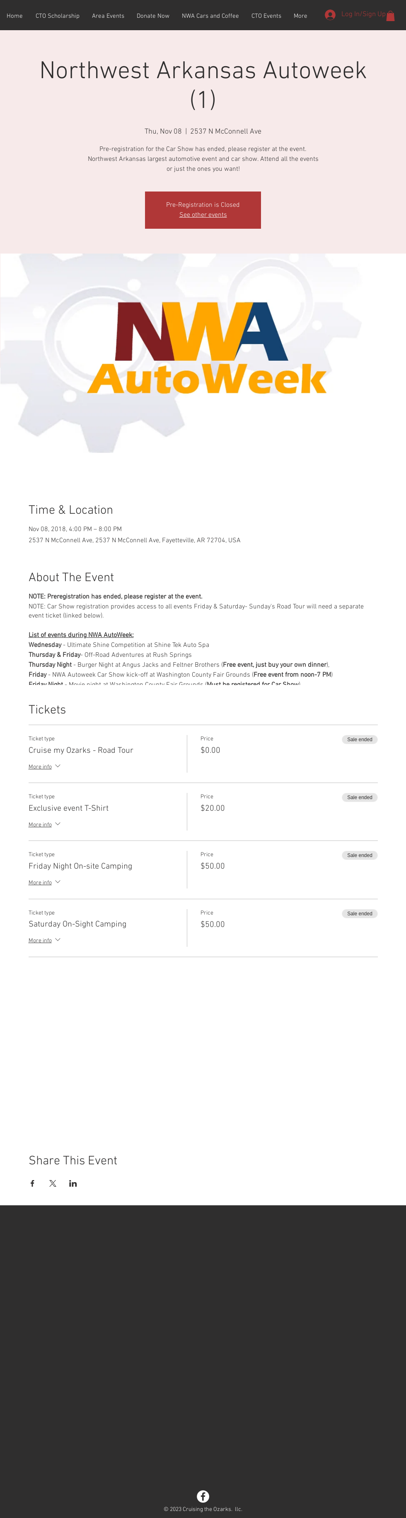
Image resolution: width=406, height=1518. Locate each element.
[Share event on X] (53, 1183)
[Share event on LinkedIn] (73, 1183)
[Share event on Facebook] (32, 1183)
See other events (203, 215)
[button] (390, 16)
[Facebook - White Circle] (203, 1496)
